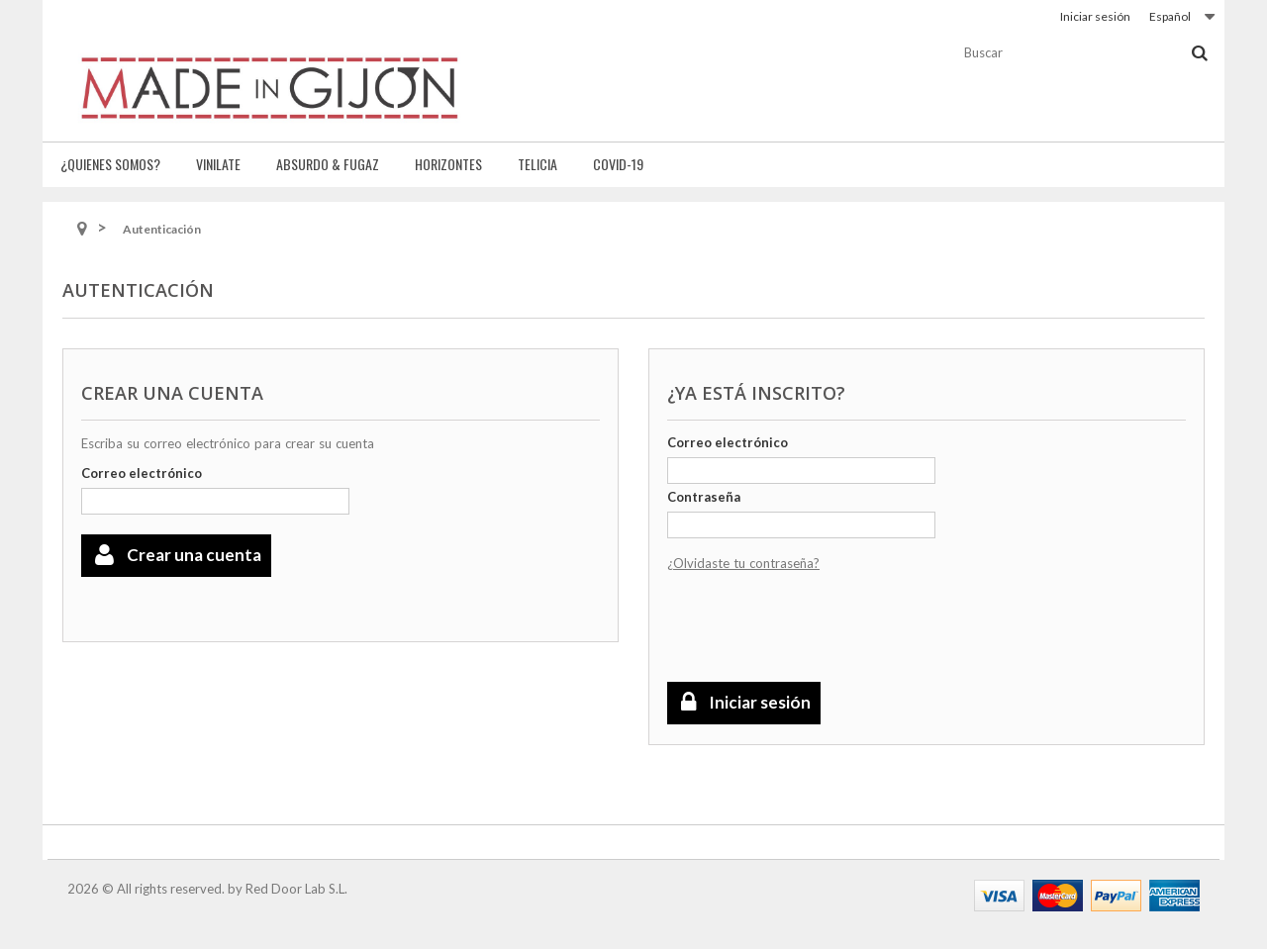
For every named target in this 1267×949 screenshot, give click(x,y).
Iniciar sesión (1095, 16)
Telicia (537, 163)
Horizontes (448, 163)
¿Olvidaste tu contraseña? (743, 563)
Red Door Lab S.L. (296, 889)
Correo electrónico (141, 473)
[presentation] (817, 628)
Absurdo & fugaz (327, 163)
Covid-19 (618, 163)
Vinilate (218, 163)
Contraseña (703, 497)
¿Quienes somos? (110, 163)
